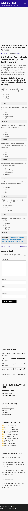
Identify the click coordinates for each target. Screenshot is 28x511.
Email (4, 286)
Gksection (9, 2)
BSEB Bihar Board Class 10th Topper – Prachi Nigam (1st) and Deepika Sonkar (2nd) (14, 485)
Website (4, 293)
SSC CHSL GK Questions (11, 433)
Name (4, 279)
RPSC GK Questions (10, 445)
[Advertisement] (14, 21)
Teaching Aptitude (9, 440)
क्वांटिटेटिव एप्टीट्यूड (6, 414)
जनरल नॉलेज (5, 407)
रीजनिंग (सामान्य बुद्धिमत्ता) (8, 409)
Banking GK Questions (11, 438)
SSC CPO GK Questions (11, 431)
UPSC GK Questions (10, 425)
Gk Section (5, 53)
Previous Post (5, 246)
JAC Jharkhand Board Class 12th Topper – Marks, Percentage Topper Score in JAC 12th (13, 472)
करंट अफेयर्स (5, 410)
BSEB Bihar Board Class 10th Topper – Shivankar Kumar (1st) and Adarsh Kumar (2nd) (14, 464)
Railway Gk (7, 442)
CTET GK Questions (9, 436)
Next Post (23, 246)
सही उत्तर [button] (4, 103)
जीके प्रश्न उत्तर (5, 412)
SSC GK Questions (9, 427)
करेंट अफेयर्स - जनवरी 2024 (8, 393)
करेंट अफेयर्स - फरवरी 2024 (8, 395)
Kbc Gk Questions (9, 443)
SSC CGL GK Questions (11, 434)
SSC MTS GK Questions (11, 429)
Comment (5, 259)
